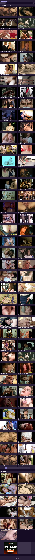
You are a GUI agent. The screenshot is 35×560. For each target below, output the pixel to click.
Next (28, 467)
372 (24, 467)
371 (22, 467)
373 (26, 467)
